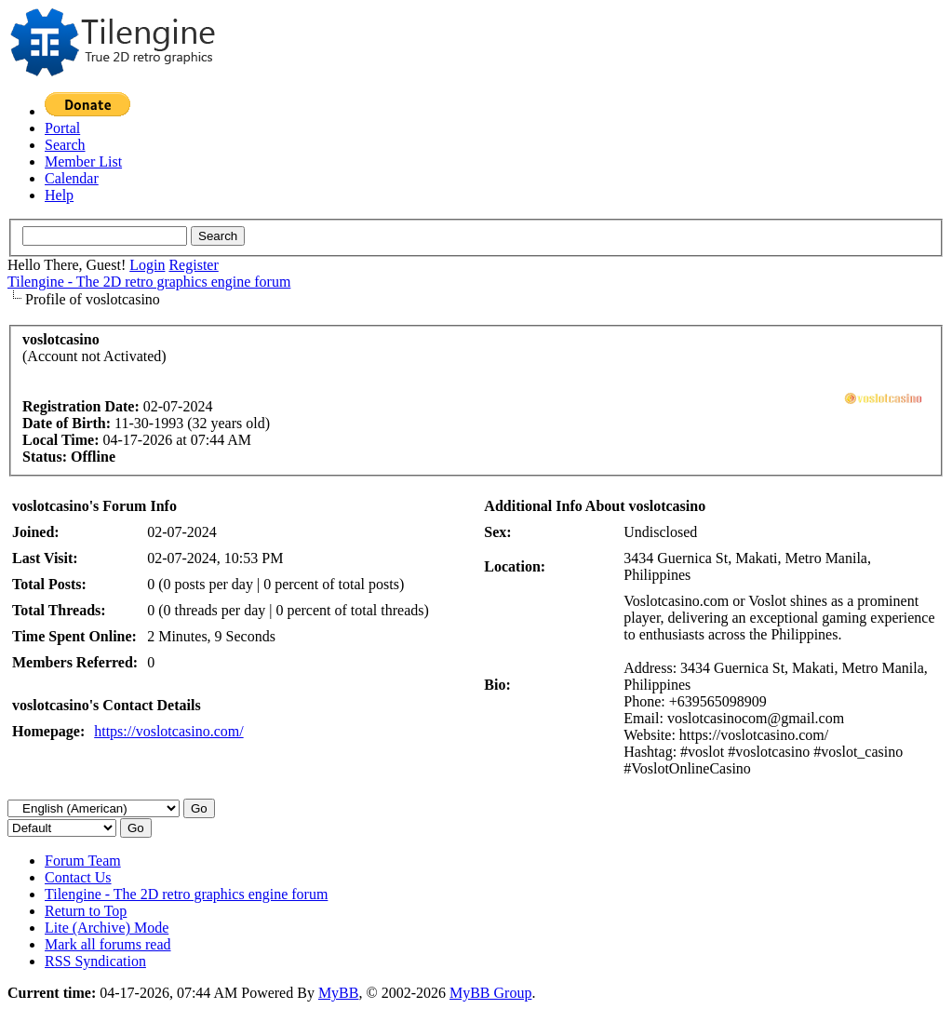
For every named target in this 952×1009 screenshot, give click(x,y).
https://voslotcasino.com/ (168, 731)
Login (147, 265)
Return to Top (86, 911)
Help (59, 195)
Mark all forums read (108, 944)
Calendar (72, 178)
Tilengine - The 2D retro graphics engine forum (148, 281)
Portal (62, 128)
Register (193, 265)
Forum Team (83, 860)
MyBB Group (490, 993)
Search (65, 145)
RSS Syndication (95, 961)
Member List (83, 161)
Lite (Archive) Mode (106, 927)
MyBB (338, 993)
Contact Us (78, 877)
